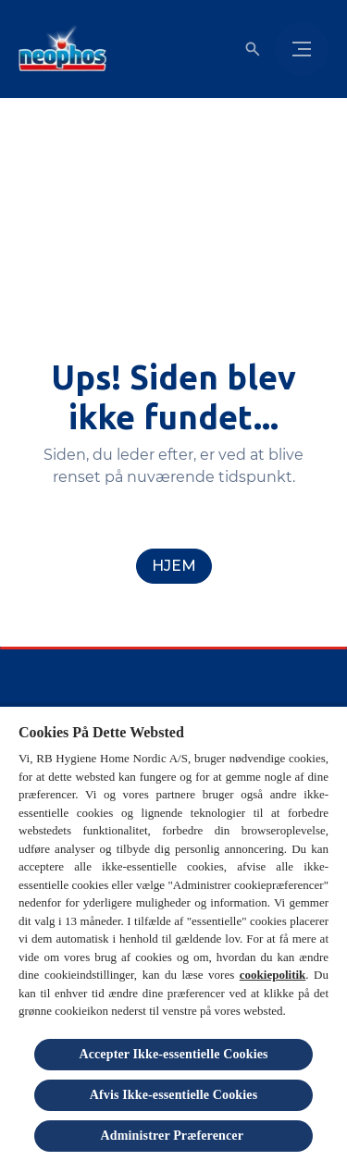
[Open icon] (252, 49)
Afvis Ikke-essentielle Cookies (174, 1095)
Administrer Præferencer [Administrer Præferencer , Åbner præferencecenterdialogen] (174, 1135)
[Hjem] (174, 566)
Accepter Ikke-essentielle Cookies (173, 1054)
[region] (173, 933)
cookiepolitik (273, 975)
